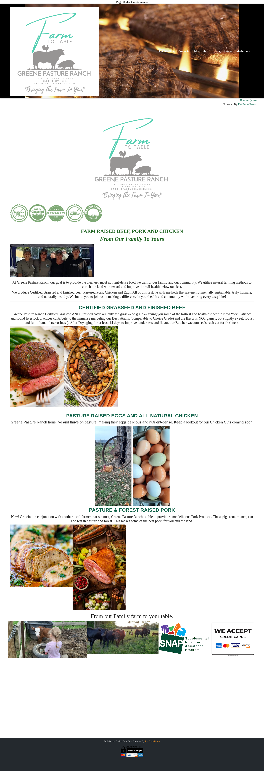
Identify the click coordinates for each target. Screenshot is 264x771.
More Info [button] (200, 51)
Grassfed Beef (209, 674)
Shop (172, 51)
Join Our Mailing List (59, 692)
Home (163, 51)
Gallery (51, 686)
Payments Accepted (206, 680)
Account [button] (243, 51)
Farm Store (211, 686)
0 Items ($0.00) (248, 100)
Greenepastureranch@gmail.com (132, 731)
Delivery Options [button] (222, 51)
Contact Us (53, 680)
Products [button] (183, 51)
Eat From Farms (247, 104)
